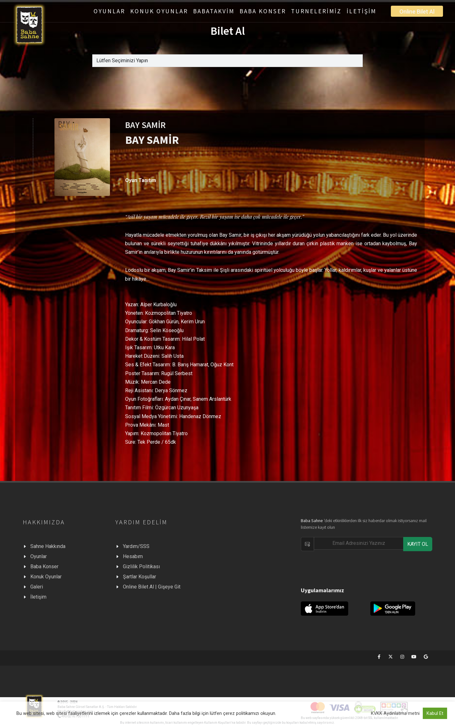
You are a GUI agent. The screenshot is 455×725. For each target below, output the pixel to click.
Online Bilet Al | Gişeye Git (151, 587)
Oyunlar (38, 556)
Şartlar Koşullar (139, 577)
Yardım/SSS (136, 546)
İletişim (38, 597)
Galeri (36, 587)
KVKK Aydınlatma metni (395, 713)
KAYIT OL (417, 544)
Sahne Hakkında (47, 546)
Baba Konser (44, 567)
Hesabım (133, 556)
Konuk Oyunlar (46, 577)
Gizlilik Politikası (141, 567)
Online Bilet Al (416, 11)
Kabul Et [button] (435, 713)
